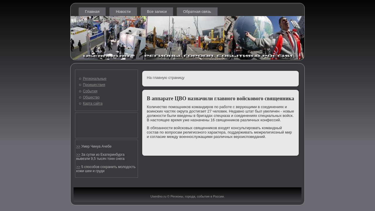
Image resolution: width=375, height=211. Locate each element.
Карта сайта (93, 103)
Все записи (157, 11)
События (90, 91)
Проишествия (94, 85)
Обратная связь (197, 11)
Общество (91, 97)
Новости (123, 11)
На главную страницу (166, 77)
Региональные (94, 79)
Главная (92, 11)
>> (78, 146)
